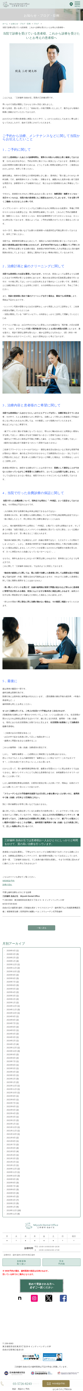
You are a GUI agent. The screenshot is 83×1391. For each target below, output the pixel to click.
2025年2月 (11, 999)
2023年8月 (11, 1058)
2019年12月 (12, 1210)
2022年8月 (11, 1099)
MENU (77, 5)
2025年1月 (11, 1002)
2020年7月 (11, 1186)
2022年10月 (12, 1092)
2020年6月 (11, 1189)
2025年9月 (11, 975)
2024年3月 (11, 1037)
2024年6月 (11, 1027)
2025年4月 (11, 992)
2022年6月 (11, 1106)
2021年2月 (11, 1162)
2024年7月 (11, 1023)
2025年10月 (12, 971)
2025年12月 (12, 964)
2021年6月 (11, 1148)
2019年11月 (12, 1214)
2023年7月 (11, 1061)
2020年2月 (11, 1203)
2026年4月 (11, 950)
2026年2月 (11, 957)
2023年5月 (11, 1068)
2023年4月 (11, 1072)
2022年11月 (12, 1089)
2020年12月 (12, 1169)
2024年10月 (12, 1013)
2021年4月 (11, 1155)
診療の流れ (7, 884)
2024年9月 (11, 1016)
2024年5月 (11, 1030)
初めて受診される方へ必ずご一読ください (41, 1286)
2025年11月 (12, 968)
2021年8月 (11, 1141)
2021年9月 (11, 1138)
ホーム (5, 24)
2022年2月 (11, 1120)
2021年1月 (11, 1165)
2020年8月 (11, 1183)
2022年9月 (11, 1096)
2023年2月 (11, 1079)
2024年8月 (11, 1020)
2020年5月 (11, 1193)
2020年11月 (12, 1172)
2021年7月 (11, 1144)
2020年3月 (11, 1200)
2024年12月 (12, 1006)
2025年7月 (11, 982)
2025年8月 (11, 978)
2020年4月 (11, 1196)
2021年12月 (12, 1127)
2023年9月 (11, 1054)
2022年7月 (11, 1103)
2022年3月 (11, 1117)
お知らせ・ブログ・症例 (20, 24)
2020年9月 (11, 1179)
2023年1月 (11, 1082)
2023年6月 (11, 1065)
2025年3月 (11, 996)
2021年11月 (12, 1131)
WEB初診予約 (8, 881)
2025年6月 (11, 985)
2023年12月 (12, 1048)
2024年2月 (11, 1041)
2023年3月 (11, 1075)
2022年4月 (11, 1113)
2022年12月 (12, 1086)
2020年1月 (11, 1207)
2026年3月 (11, 954)
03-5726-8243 (22, 1383)
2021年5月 (11, 1151)
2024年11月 (12, 1009)
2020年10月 (12, 1176)
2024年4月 (11, 1034)
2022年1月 (11, 1124)
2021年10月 (12, 1134)
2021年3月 (11, 1158)
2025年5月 (11, 989)
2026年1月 (11, 961)
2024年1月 (11, 1044)
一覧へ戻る (41, 928)
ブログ (36, 24)
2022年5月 (11, 1110)
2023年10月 (12, 1051)
